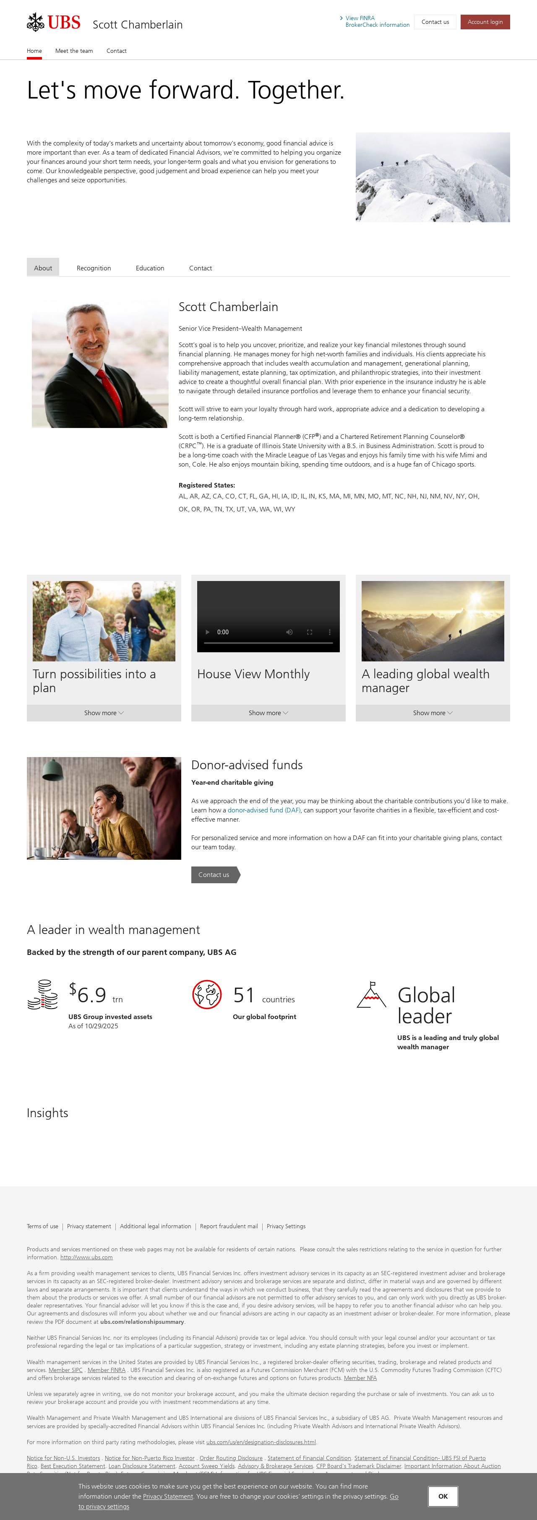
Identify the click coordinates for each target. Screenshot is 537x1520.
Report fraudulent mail (229, 1227)
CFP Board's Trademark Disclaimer (358, 1466)
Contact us (435, 22)
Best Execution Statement (73, 1466)
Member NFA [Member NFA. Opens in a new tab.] (360, 1378)
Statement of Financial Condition (309, 1458)
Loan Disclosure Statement (142, 1466)
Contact (117, 50)
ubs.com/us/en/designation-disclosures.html (261, 1442)
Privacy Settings (286, 1227)
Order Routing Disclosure (231, 1458)
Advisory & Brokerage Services (275, 1466)
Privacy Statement (168, 1496)
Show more (104, 715)
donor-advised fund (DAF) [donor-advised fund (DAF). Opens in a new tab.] (264, 810)
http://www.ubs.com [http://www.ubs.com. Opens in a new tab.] (86, 1257)
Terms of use (42, 1227)
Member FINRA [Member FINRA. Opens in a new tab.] (106, 1370)
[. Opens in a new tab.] (53, 22)
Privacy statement (89, 1227)
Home (34, 50)
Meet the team (74, 50)
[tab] (43, 267)
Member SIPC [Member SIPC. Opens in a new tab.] (66, 1370)
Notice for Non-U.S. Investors (63, 1458)
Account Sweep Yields (207, 1466)
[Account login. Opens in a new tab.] (485, 22)
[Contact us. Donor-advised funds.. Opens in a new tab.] (216, 874)
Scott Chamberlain (138, 24)
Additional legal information (155, 1227)
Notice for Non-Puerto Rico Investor (150, 1458)
